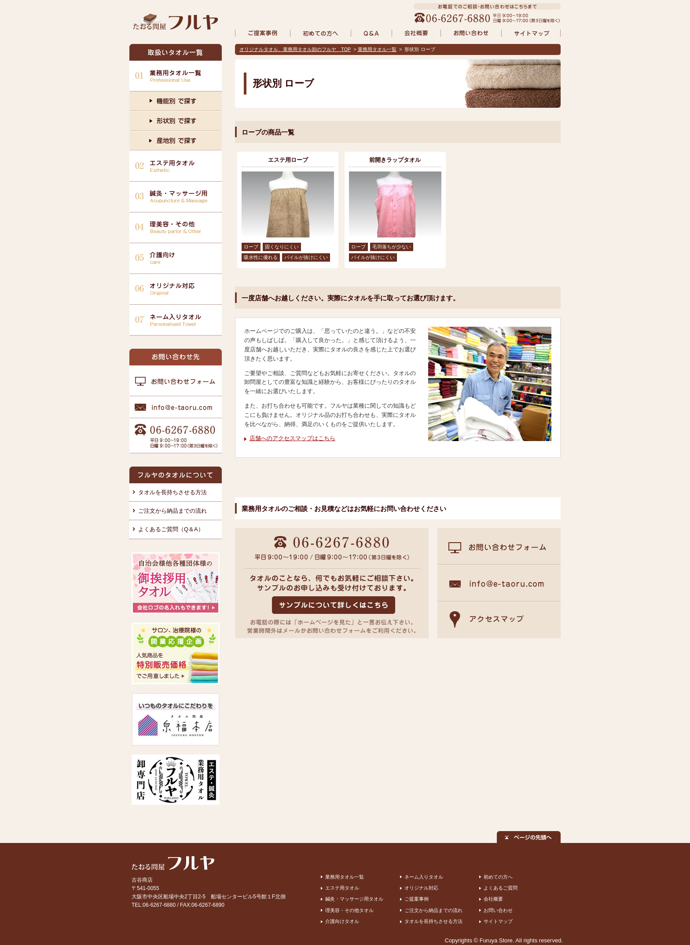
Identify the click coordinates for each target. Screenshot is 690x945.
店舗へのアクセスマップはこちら (292, 438)
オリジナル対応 (421, 887)
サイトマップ (498, 921)
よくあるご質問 (501, 887)
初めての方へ (498, 876)
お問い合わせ (498, 910)
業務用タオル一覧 (377, 49)
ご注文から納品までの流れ (172, 510)
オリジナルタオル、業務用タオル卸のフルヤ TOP (295, 49)
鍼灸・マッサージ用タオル (354, 898)
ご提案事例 (416, 898)
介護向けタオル (342, 921)
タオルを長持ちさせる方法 (172, 492)
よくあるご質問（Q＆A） (171, 529)
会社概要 (493, 898)
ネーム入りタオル (423, 876)
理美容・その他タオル (349, 910)
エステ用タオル (342, 887)
